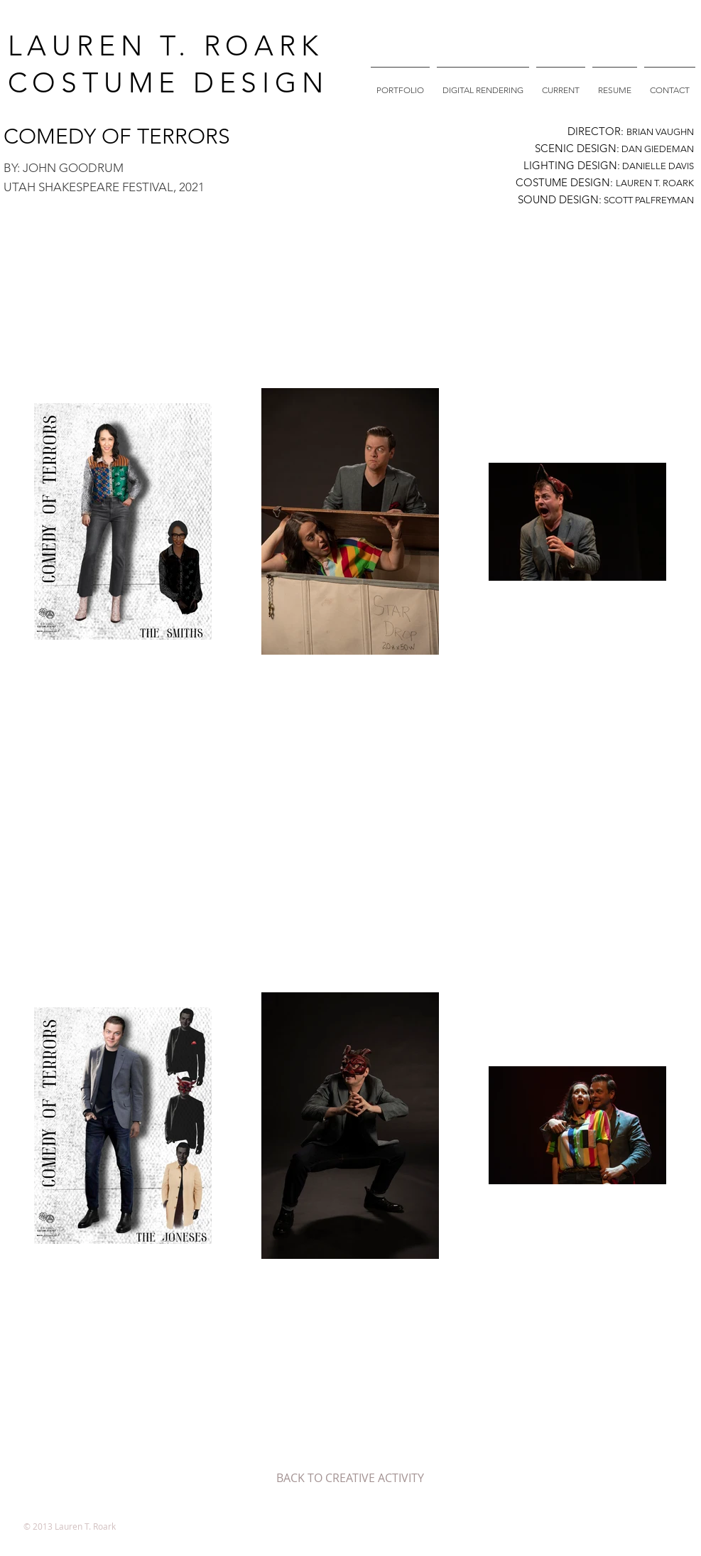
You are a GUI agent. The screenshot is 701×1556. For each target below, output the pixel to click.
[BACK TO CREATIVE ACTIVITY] (350, 1477)
